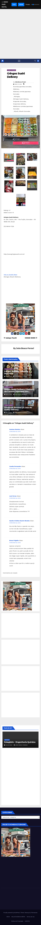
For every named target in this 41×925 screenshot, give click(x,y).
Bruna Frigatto (14, 540)
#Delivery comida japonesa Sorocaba (22, 93)
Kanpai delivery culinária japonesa (16, 372)
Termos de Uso (31, 916)
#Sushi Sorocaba (24, 111)
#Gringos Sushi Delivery (21, 99)
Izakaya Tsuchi (10, 338)
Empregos (7, 739)
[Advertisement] (20, 46)
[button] (35, 61)
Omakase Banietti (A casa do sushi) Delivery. (18, 408)
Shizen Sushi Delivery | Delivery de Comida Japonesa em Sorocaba (19, 391)
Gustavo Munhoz (14, 429)
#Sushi (16, 111)
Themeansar (34, 912)
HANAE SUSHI (31, 338)
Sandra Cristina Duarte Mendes (19, 521)
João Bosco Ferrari (20, 82)
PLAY (14, 4)
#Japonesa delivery (19, 104)
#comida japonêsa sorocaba (22, 86)
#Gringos (17, 96)
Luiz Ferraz (12, 496)
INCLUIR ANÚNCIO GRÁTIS (18, 916)
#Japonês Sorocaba (19, 101)
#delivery (16, 89)
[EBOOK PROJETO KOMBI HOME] (20, 318)
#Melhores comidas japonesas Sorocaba (23, 108)
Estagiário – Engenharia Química (19, 742)
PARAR (21, 4)
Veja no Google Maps (10, 274)
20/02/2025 (9, 745)
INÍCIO (8, 916)
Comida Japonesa (11, 70)
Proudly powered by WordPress (11, 912)
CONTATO (27, 921)
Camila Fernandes (15, 466)
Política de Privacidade (17, 921)
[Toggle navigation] (19, 60)
